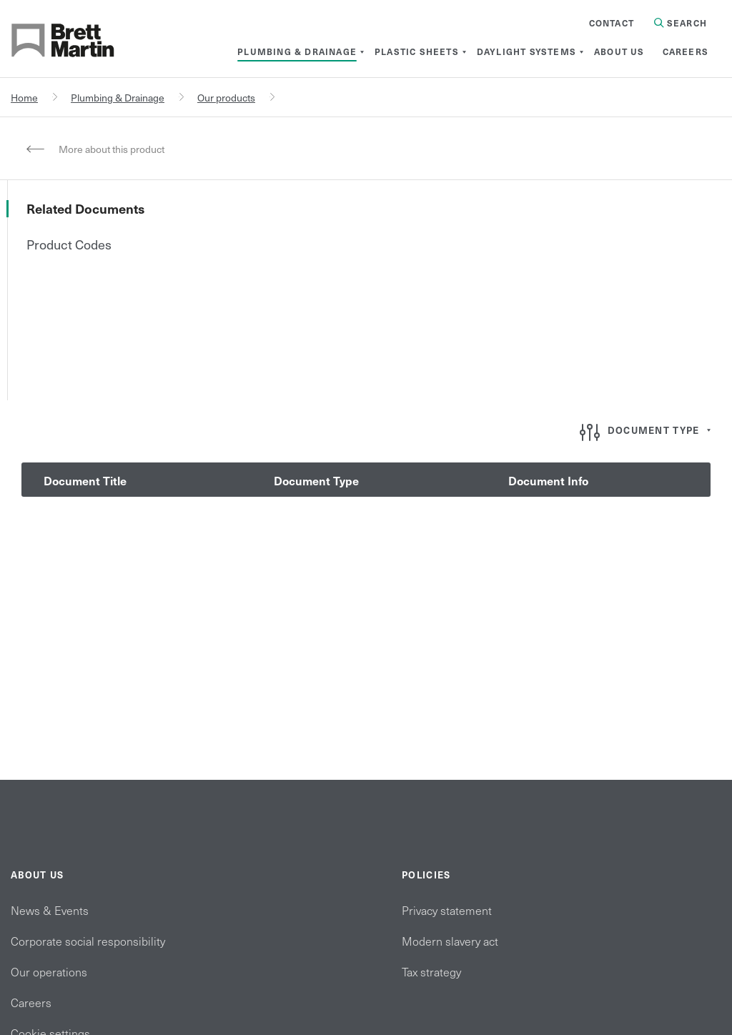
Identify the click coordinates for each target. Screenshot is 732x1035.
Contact (611, 22)
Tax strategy (431, 971)
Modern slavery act (450, 940)
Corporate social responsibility (88, 940)
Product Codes (69, 244)
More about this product (111, 149)
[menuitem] (297, 51)
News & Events (50, 909)
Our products (226, 97)
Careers (31, 1002)
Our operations (49, 971)
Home (24, 97)
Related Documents (85, 208)
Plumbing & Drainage (117, 97)
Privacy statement (447, 909)
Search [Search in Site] (680, 22)
